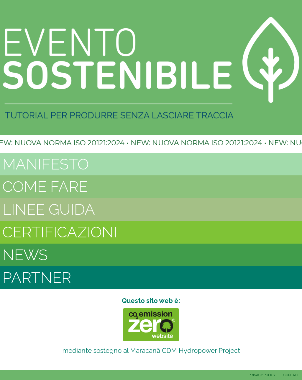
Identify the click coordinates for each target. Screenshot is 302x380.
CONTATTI (291, 375)
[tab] (151, 164)
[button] (151, 164)
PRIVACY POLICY (262, 375)
